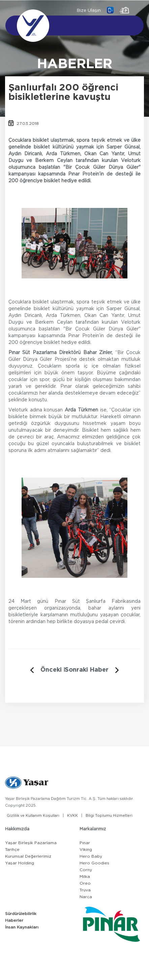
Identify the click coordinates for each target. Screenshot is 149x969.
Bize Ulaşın (89, 10)
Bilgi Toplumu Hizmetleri (109, 815)
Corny (86, 870)
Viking (86, 849)
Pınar (85, 843)
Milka (85, 876)
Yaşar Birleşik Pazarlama (31, 843)
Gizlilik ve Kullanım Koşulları (33, 815)
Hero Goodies (94, 863)
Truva (85, 890)
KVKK (72, 815)
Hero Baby (91, 856)
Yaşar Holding (19, 863)
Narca (86, 897)
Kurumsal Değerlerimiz (28, 856)
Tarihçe (12, 849)
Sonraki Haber (87, 670)
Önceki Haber (61, 670)
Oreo (85, 883)
